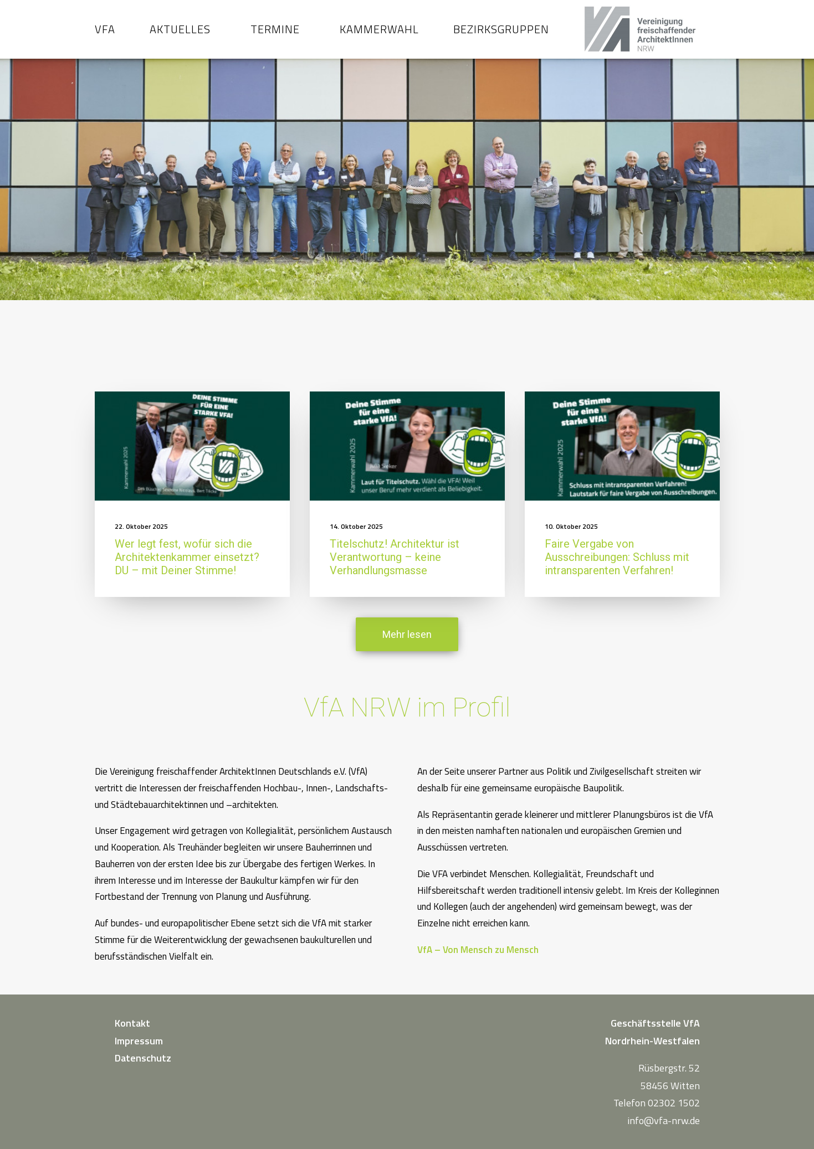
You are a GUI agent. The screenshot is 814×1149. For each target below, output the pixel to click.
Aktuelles (180, 34)
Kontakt (132, 1023)
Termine (275, 34)
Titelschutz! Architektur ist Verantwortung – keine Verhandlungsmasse (394, 567)
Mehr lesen (407, 644)
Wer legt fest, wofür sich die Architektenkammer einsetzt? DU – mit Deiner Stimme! (187, 567)
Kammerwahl (379, 34)
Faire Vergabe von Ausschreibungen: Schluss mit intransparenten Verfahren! (617, 567)
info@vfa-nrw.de (663, 1120)
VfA (105, 34)
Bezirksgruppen (501, 34)
